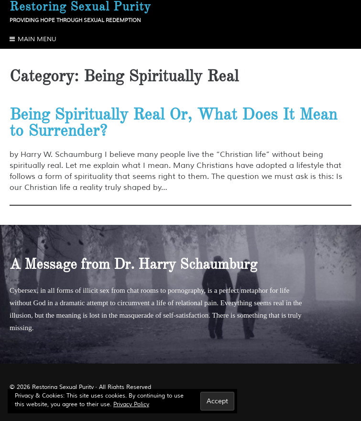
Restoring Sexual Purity (63, 387)
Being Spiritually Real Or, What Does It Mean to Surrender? (173, 122)
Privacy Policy (131, 404)
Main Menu (37, 39)
